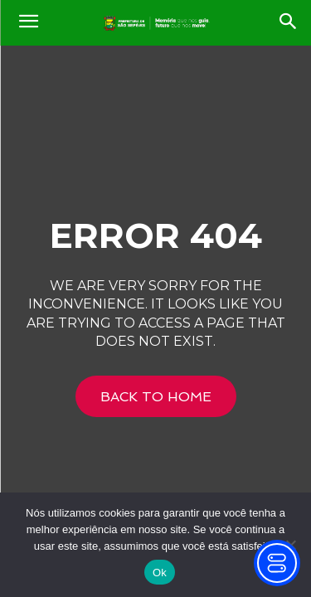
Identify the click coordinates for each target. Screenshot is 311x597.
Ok (160, 572)
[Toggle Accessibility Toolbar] (277, 563)
